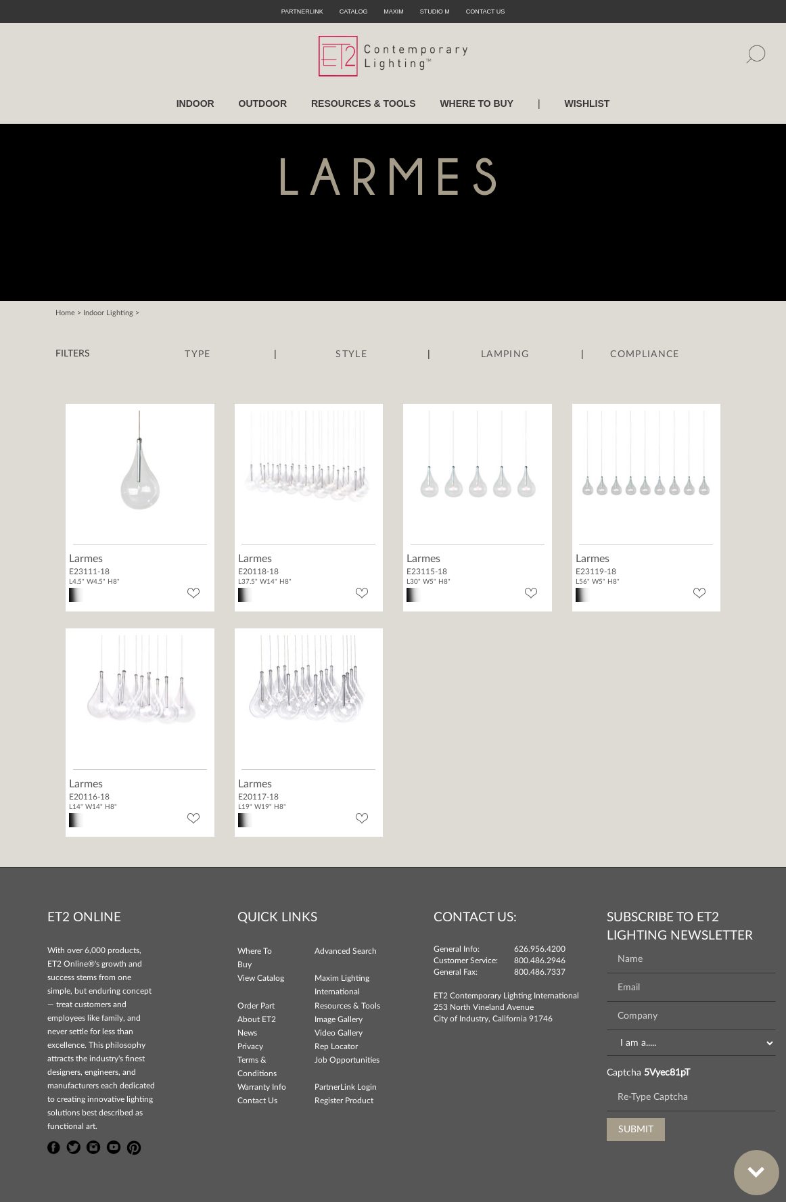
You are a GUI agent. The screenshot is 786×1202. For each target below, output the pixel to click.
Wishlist (586, 103)
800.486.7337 (539, 972)
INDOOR (195, 103)
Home (65, 313)
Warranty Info (261, 1087)
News (247, 1033)
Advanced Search (346, 951)
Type (197, 354)
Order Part (256, 1006)
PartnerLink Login (346, 1087)
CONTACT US (485, 11)
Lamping (505, 354)
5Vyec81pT (667, 1073)
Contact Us (257, 1100)
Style (351, 354)
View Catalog (260, 978)
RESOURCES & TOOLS (363, 103)
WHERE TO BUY (476, 103)
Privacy (250, 1046)
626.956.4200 (539, 949)
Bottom (749, 1164)
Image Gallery (339, 1019)
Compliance (644, 354)
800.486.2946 (539, 960)
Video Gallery (339, 1033)
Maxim (394, 11)
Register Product (344, 1100)
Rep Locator (336, 1046)
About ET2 (256, 1019)
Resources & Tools (347, 1006)
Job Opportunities (347, 1060)
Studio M (435, 11)
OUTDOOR (263, 103)
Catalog (354, 11)
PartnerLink (302, 11)
